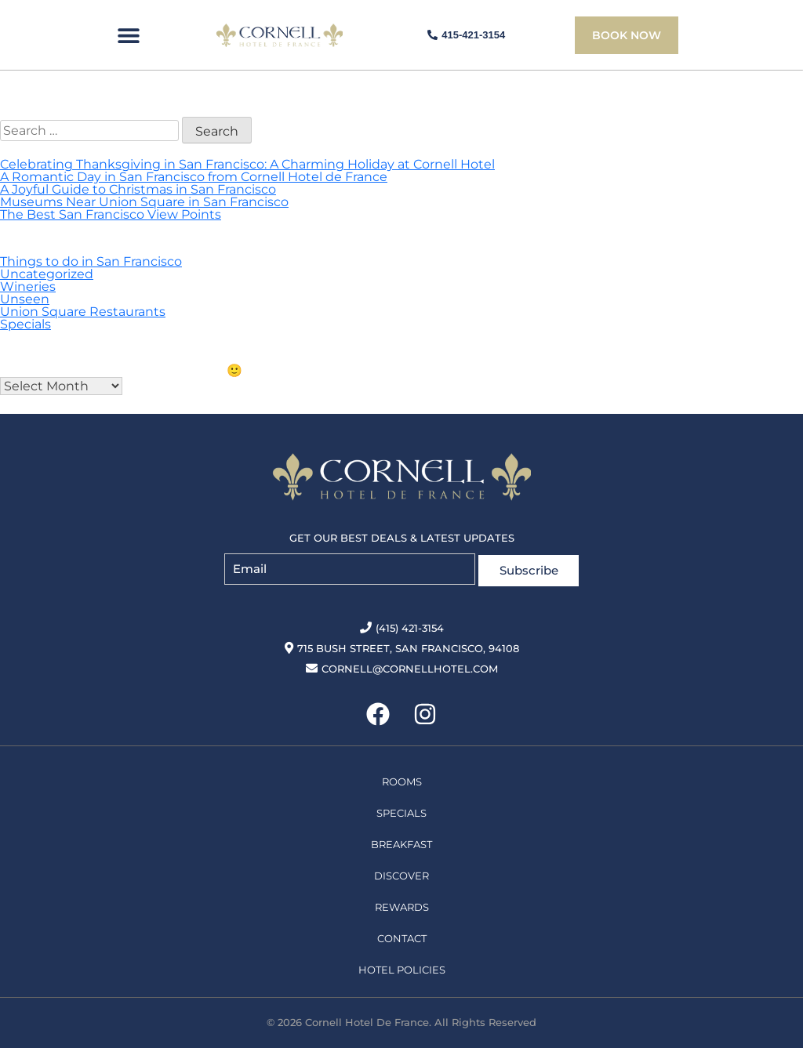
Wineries (28, 286)
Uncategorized (46, 274)
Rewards (402, 904)
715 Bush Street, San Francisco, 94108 (402, 645)
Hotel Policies (401, 966)
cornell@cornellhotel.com (402, 665)
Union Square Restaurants (82, 311)
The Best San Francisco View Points (110, 214)
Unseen (24, 299)
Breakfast (401, 841)
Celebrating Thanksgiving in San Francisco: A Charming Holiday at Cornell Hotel (247, 164)
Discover (401, 872)
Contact (402, 935)
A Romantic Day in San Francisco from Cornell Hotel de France (193, 176)
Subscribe (529, 567)
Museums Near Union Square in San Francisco (144, 201)
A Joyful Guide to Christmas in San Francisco (138, 189)
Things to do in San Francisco (91, 261)
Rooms (402, 778)
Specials (25, 324)
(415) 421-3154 (402, 624)
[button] (128, 35)
